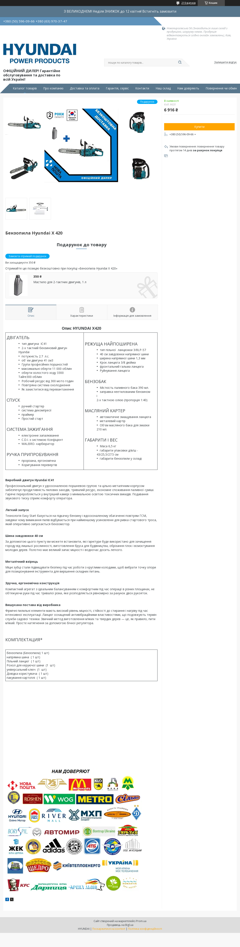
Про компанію (53, 88)
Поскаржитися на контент (108, 929)
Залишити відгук (225, 62)
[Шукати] (180, 62)
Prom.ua (141, 921)
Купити (199, 127)
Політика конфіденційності (145, 929)
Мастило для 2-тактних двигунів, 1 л (59, 282)
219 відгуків (188, 3)
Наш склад (163, 88)
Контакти (142, 88)
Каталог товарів (25, 88)
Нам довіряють (188, 88)
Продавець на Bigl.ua (120, 925)
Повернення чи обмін (221, 88)
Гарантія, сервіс (117, 88)
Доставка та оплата (84, 88)
